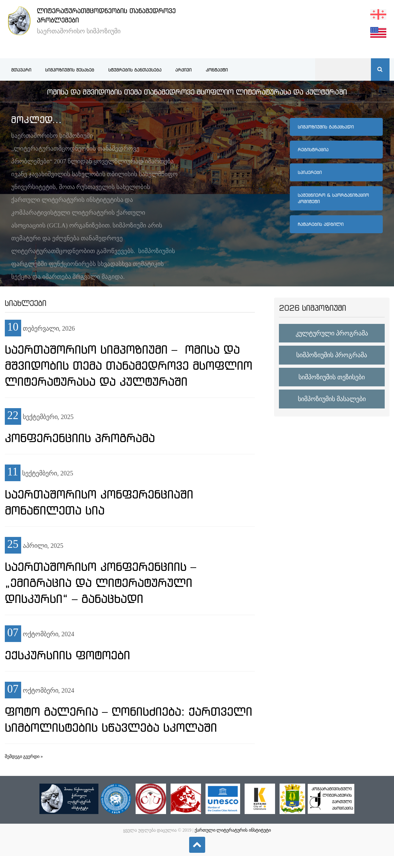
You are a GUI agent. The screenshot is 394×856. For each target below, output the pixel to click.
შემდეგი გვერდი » (24, 756)
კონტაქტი (217, 70)
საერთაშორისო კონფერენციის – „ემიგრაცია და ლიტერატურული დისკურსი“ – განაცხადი (100, 583)
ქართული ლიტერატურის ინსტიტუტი (233, 830)
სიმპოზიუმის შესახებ (69, 70)
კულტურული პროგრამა (332, 333)
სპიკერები (310, 172)
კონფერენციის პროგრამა (80, 438)
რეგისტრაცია (313, 149)
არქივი (183, 70)
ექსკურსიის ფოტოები (67, 655)
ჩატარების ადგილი (321, 224)
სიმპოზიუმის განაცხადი (326, 127)
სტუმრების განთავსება (135, 70)
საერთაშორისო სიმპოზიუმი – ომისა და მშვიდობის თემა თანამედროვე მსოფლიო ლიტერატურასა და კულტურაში (128, 365)
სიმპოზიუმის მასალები (332, 398)
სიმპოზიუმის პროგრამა (331, 354)
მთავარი (21, 70)
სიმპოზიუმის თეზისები (331, 377)
